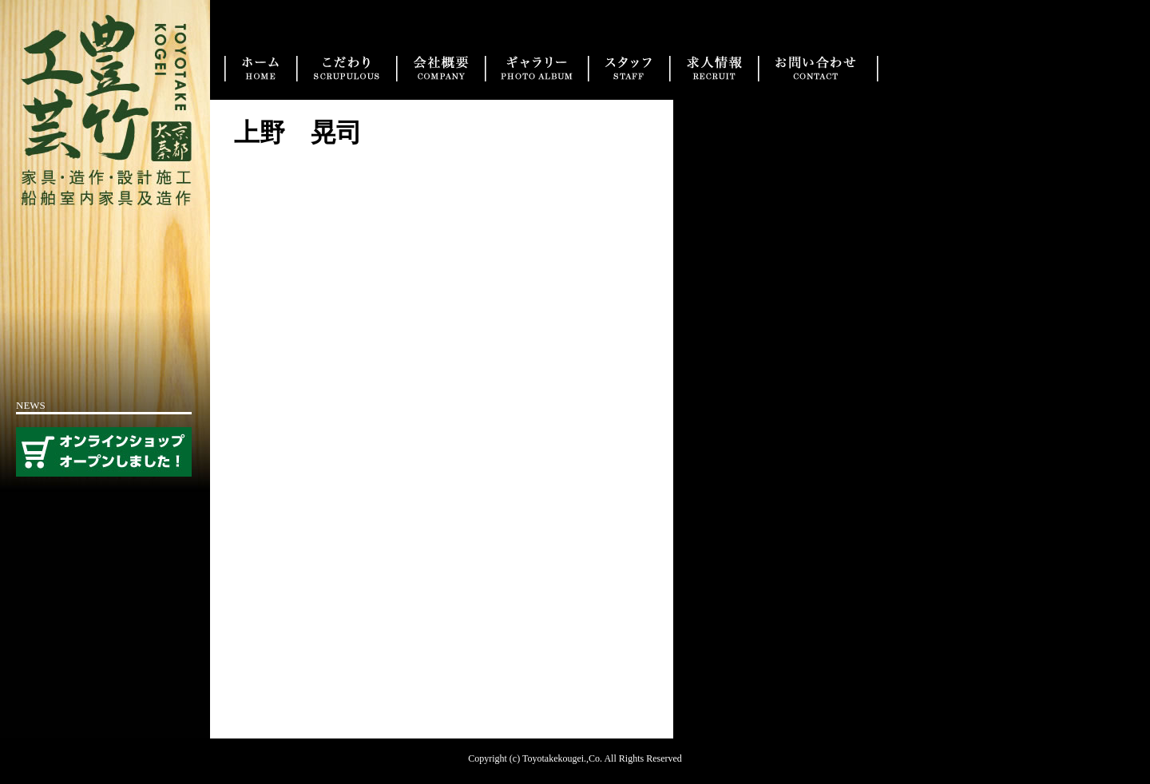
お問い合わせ (818, 68)
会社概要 (440, 68)
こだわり (346, 68)
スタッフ (628, 68)
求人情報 (713, 68)
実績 (536, 68)
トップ (260, 68)
